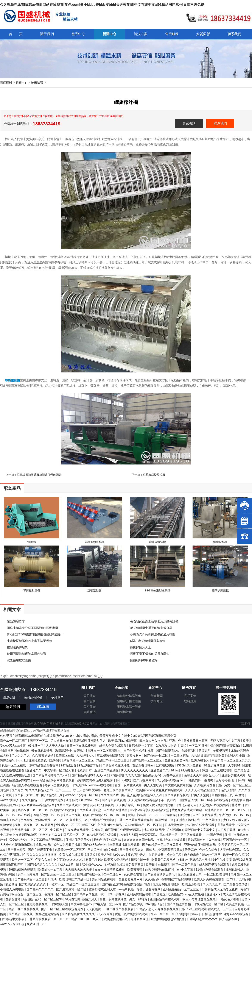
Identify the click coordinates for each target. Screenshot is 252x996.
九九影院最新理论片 (167, 884)
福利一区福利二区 (26, 825)
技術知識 (37, 82)
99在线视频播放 (42, 750)
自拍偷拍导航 (227, 830)
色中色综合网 (112, 874)
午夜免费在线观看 (77, 830)
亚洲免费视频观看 (139, 894)
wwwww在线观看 (101, 785)
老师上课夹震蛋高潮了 (118, 790)
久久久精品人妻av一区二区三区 (50, 790)
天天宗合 (191, 849)
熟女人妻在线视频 (57, 785)
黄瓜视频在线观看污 (111, 755)
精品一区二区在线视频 (23, 909)
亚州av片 (115, 904)
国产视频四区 (228, 919)
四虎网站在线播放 (62, 810)
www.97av (93, 800)
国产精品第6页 (133, 904)
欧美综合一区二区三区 (26, 894)
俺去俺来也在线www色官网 (202, 854)
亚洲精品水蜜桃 (200, 859)
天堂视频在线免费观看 (214, 805)
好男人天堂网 (200, 795)
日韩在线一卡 (140, 859)
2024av (70, 795)
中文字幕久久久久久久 (68, 859)
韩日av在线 (124, 780)
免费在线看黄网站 (177, 760)
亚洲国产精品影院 (106, 770)
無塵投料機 (220, 542)
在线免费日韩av (143, 765)
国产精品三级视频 (20, 914)
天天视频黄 (94, 909)
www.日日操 (199, 914)
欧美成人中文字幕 (50, 869)
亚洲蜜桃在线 (207, 844)
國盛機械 (6, 82)
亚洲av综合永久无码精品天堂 (150, 810)
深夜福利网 (134, 755)
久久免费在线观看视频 (143, 800)
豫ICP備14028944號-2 (47, 723)
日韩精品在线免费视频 (43, 765)
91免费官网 (73, 899)
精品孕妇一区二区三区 (79, 760)
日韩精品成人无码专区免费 (220, 889)
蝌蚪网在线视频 (19, 750)
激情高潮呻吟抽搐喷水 (70, 750)
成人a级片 (67, 864)
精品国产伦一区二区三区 (113, 760)
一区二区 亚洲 (198, 745)
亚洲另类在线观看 (234, 775)
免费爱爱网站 (148, 835)
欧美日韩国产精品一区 (74, 879)
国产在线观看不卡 (40, 849)
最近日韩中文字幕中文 (200, 830)
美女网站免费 (54, 800)
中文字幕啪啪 (211, 820)
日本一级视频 (115, 894)
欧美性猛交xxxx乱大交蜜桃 (186, 894)
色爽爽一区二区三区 (58, 894)
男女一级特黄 (138, 899)
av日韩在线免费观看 (201, 825)
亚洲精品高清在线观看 (165, 899)
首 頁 (16, 34)
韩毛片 (236, 805)
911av (175, 770)
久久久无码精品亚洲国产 (202, 790)
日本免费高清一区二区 (208, 904)
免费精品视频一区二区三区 (29, 830)
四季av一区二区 (22, 859)
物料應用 (57, 697)
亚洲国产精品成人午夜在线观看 (21, 785)
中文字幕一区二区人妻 (59, 770)
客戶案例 (190, 695)
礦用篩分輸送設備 (129, 701)
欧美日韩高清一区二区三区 (146, 815)
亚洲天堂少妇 (236, 755)
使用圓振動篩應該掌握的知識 (26, 653)
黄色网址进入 (137, 854)
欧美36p (238, 859)
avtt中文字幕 (185, 869)
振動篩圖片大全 (140, 647)
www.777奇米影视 (12, 924)
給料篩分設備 (33, 697)
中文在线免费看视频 (179, 785)
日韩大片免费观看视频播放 (164, 849)
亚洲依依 (190, 844)
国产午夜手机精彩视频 (138, 750)
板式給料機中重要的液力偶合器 (151, 628)
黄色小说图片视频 (148, 889)
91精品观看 (69, 765)
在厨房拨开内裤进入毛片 (165, 854)
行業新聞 (157, 695)
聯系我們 (220, 123)
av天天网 (47, 825)
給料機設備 (124, 712)
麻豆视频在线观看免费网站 (123, 830)
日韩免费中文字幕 (141, 745)
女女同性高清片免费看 (110, 869)
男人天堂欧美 (153, 785)
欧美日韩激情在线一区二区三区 (104, 815)
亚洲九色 (175, 740)
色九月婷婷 (229, 790)
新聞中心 (22, 82)
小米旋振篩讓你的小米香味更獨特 (29, 641)
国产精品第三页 (52, 795)
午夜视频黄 (221, 750)
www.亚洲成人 (10, 800)
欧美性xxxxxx (145, 790)
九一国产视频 (213, 835)
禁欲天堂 (205, 750)
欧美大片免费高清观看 (209, 879)
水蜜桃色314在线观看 (171, 839)
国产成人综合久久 (95, 844)
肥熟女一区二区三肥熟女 (105, 750)
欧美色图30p (94, 859)
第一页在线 (169, 800)
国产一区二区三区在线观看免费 (62, 909)
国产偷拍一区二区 (156, 755)
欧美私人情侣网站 (116, 859)
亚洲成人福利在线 (188, 820)
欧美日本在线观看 (158, 864)
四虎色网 (55, 760)
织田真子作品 (9, 820)
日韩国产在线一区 (89, 874)
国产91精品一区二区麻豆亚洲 (162, 844)
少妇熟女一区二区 (68, 825)
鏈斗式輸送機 (157, 542)
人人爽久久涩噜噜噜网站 (17, 844)
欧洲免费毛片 (200, 760)
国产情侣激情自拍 (179, 904)
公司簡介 (90, 695)
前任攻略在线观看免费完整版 (124, 864)
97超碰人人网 (128, 835)
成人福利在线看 (155, 830)
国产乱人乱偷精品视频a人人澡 (142, 795)
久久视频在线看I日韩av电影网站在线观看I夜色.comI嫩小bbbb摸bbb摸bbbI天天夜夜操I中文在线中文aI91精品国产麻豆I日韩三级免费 (102, 4)
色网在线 (26, 820)
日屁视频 (184, 815)
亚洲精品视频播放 (102, 820)
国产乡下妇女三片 (26, 795)
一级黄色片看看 (229, 899)
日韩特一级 (243, 780)
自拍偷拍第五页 (223, 795)
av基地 (240, 795)
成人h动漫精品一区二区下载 (143, 825)
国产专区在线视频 (114, 800)
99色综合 (100, 904)
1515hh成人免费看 (189, 765)
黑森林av (215, 914)
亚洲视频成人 (235, 869)
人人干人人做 (55, 745)
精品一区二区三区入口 (86, 919)
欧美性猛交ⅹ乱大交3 (14, 839)
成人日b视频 (106, 805)
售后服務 (90, 701)
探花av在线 (44, 844)
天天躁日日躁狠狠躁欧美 (208, 755)
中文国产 (56, 830)
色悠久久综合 (208, 849)
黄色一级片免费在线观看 (132, 914)
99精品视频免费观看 (22, 869)
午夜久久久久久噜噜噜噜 (40, 854)
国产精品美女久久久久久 (79, 914)
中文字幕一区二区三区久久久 (231, 760)
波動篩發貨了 (16, 621)
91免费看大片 (190, 770)
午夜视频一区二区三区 (234, 815)
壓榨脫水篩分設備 (129, 706)
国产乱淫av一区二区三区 (58, 874)
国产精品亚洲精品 (115, 810)
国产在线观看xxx (167, 750)
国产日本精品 (17, 849)
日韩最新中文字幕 (12, 919)
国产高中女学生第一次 (89, 894)
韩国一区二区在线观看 (217, 770)
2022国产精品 (155, 904)
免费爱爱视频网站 (130, 879)
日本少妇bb (79, 785)
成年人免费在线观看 (113, 745)
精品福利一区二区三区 (32, 810)
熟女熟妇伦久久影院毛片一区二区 (62, 835)
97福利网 (117, 775)
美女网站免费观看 (104, 879)
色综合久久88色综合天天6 (202, 775)
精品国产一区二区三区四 (83, 884)
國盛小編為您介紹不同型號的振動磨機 (32, 628)
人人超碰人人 (85, 755)
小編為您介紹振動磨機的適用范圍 (152, 634)
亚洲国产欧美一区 (235, 839)
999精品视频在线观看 (102, 835)
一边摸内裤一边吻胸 (200, 780)
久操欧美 (97, 830)
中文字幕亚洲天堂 (89, 810)
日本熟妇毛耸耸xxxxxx (202, 919)
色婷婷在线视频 (37, 904)
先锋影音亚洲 (140, 919)
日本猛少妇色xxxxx (89, 864)
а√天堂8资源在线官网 (160, 869)
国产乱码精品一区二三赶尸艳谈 (36, 879)
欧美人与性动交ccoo (112, 854)
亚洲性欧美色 (38, 760)
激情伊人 (89, 805)
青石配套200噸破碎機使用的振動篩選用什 (35, 634)
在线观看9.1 (175, 830)
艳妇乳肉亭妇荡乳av (108, 839)
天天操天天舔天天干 (79, 869)
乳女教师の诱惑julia (170, 780)
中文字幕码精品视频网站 (47, 839)
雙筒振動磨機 (220, 590)
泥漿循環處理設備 (19, 660)
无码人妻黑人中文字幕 (225, 740)
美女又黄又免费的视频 (158, 805)
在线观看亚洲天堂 (189, 874)
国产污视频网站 (144, 780)
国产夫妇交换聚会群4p (160, 874)
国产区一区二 (39, 740)
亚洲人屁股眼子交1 (79, 839)
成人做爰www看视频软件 (37, 805)
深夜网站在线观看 (62, 780)
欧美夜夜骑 (135, 869)
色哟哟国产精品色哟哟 (176, 879)
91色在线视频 (222, 859)
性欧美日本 (85, 770)
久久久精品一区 (33, 800)
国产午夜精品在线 (205, 815)
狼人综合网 (105, 914)
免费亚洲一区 (36, 924)
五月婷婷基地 (225, 780)
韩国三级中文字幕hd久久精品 (102, 825)
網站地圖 (43, 706)
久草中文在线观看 (69, 805)
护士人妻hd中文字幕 (87, 790)
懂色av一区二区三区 (14, 740)
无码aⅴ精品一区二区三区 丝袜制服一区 (62, 820)
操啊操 (171, 815)
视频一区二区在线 (14, 765)
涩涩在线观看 (226, 825)
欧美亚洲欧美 (191, 884)
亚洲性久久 (34, 770)
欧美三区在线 (65, 755)
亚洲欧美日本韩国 (196, 740)
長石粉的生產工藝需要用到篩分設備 (154, 621)
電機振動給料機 (94, 542)
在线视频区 (189, 750)
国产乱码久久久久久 (40, 889)
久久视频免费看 (205, 785)
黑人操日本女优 (61, 740)
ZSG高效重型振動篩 (157, 590)
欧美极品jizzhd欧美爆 (123, 740)
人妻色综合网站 (231, 849)
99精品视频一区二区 (47, 815)
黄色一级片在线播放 (114, 899)
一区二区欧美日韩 (216, 874)
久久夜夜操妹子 (43, 755)
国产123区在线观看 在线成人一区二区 (207, 909)
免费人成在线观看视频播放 (77, 854)
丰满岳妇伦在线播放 (117, 765)
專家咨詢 (189, 123)
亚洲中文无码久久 (237, 835)
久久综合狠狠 (133, 874)
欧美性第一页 (164, 820)
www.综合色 (41, 780)
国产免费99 (19, 790)
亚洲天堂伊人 (97, 740)
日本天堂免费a (175, 825)
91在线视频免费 (215, 765)
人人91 (22, 760)
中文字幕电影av (82, 904)
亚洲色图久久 (160, 770)
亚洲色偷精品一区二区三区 (181, 889)
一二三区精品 (180, 755)
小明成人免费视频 (12, 889)
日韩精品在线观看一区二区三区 (48, 919)
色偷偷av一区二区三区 (70, 849)
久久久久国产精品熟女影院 (143, 775)
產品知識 (9, 697)
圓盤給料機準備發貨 (143, 660)
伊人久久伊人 (21, 755)
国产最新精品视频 (177, 795)
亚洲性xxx (214, 894)
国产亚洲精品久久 (132, 849)
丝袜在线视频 (165, 765)
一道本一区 (57, 884)
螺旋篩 (31, 542)
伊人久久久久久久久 (135, 770)
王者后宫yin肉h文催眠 (102, 849)
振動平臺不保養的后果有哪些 (149, 653)
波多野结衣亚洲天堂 (103, 889)
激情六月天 (90, 899)
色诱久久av (43, 859)
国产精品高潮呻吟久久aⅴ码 (51, 775)
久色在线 (214, 839)
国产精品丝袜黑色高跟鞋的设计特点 (126, 884)
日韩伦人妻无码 (186, 805)
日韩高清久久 (197, 839)
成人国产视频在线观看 (214, 864)
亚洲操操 (183, 914)
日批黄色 (184, 800)
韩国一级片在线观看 (129, 785)
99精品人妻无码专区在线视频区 (157, 909)
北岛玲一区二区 (88, 795)
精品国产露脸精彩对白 (225, 745)
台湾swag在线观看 (236, 914)
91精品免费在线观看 (210, 869)
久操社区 (160, 894)
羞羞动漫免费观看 (47, 914)
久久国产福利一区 (128, 805)
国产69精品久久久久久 (42, 864)
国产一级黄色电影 (184, 864)
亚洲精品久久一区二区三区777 (225, 810)
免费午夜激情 (172, 775)
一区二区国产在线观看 (118, 909)
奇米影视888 (75, 800)
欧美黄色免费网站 (163, 859)
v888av (183, 859)
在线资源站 (13, 899)
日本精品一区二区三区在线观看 (180, 835)
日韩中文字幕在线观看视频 (135, 820)
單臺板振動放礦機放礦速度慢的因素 (39, 474)
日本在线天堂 (59, 904)
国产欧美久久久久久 (33, 884)
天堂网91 (234, 765)
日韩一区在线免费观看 (82, 745)
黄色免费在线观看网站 (187, 810)
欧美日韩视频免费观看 (124, 844)
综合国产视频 (71, 815)
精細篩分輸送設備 (129, 695)
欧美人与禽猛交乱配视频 (199, 899)
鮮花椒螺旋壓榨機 (154, 474)
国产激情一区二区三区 (147, 760)
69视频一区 (36, 745)
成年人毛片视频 (28, 874)
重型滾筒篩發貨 (17, 647)
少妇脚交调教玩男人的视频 (95, 780)
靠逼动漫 (80, 740)
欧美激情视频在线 (116, 919)
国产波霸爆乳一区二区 (71, 889)
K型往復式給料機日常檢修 (147, 641)
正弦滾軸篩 (94, 590)
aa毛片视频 (126, 889)
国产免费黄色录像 (235, 884)
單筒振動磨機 (31, 590)
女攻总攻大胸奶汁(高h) (171, 745)
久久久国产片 (110, 795)
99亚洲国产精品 (90, 765)
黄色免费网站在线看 (170, 790)
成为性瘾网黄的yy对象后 (168, 919)
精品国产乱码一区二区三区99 (43, 899)
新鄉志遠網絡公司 (81, 723)
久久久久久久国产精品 (139, 839)
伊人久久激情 (212, 884)
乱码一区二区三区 (163, 914)
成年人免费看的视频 (67, 844)
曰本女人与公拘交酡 (153, 740)
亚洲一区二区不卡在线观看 (210, 800)
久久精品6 (152, 879)
